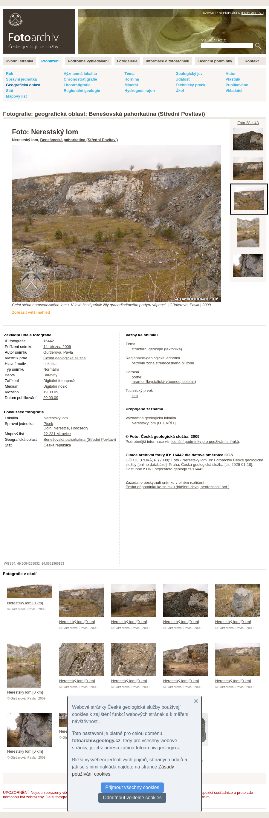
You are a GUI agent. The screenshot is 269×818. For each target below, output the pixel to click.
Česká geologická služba (64, 358)
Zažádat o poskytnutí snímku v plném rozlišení (165, 482)
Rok (9, 73)
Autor (231, 73)
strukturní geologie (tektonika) (157, 349)
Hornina (131, 79)
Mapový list (16, 96)
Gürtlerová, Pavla (58, 352)
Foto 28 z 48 (248, 123)
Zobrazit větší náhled (31, 312)
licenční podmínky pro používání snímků (205, 441)
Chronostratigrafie (80, 79)
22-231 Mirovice (57, 434)
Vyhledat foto (213, 40)
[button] (196, 701)
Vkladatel (234, 90)
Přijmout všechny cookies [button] (132, 787)
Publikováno (237, 85)
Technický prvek (190, 85)
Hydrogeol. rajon (139, 90)
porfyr (136, 377)
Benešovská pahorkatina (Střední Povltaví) (79, 140)
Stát (9, 90)
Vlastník (233, 79)
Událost (182, 79)
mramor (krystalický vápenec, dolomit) (164, 381)
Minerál (131, 85)
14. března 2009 (57, 346)
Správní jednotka (21, 79)
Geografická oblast (23, 85)
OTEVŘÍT (166, 423)
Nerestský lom (144, 423)
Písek (48, 423)
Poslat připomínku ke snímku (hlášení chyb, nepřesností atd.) (177, 487)
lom (135, 395)
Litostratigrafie (77, 85)
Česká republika (57, 445)
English (67, 12)
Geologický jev (188, 73)
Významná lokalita (80, 73)
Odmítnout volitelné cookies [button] (132, 797)
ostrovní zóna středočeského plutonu (163, 363)
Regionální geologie (82, 90)
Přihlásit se (252, 13)
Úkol (179, 90)
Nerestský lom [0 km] (29, 600)
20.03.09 (50, 397)
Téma (129, 73)
